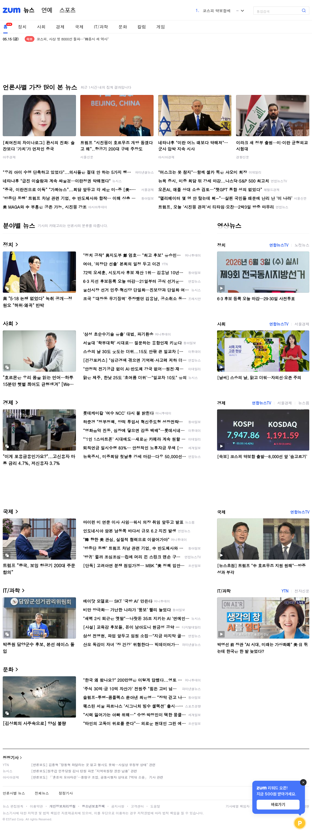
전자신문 (302, 591)
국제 (79, 27)
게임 (160, 27)
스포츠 (67, 10)
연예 (47, 10)
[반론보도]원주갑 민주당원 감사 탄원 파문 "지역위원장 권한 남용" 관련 (84, 771)
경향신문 (242, 157)
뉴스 (29, 10)
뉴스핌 (303, 403)
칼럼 (141, 27)
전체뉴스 (42, 793)
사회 (41, 27)
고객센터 (137, 806)
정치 (22, 27)
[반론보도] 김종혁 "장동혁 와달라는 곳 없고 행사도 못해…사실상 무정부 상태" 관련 (93, 764)
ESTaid (11, 819)
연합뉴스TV (278, 245)
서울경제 (302, 324)
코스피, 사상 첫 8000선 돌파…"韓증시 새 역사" (73, 39)
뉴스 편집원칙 (13, 806)
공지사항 (117, 806)
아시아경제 (166, 157)
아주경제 (9, 157)
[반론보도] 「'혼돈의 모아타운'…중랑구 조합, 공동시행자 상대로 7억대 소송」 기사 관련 (97, 777)
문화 (122, 27)
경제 (60, 27)
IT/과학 (101, 27)
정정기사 (10, 757)
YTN (284, 591)
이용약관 (36, 806)
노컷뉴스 (302, 245)
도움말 (155, 806)
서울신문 (86, 157)
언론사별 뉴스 (14, 793)
